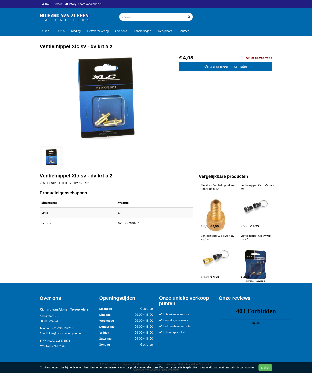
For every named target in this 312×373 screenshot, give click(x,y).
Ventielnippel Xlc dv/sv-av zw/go (218, 237)
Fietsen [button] (46, 31)
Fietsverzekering (98, 31)
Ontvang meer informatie (225, 66)
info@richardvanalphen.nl (65, 333)
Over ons (121, 31)
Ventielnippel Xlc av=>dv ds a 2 (256, 237)
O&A (61, 31)
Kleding (76, 31)
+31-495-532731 (62, 328)
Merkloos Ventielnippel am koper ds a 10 (218, 186)
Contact (183, 31)
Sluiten (265, 367)
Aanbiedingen (142, 31)
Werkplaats (164, 31)
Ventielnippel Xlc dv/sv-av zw (258, 186)
